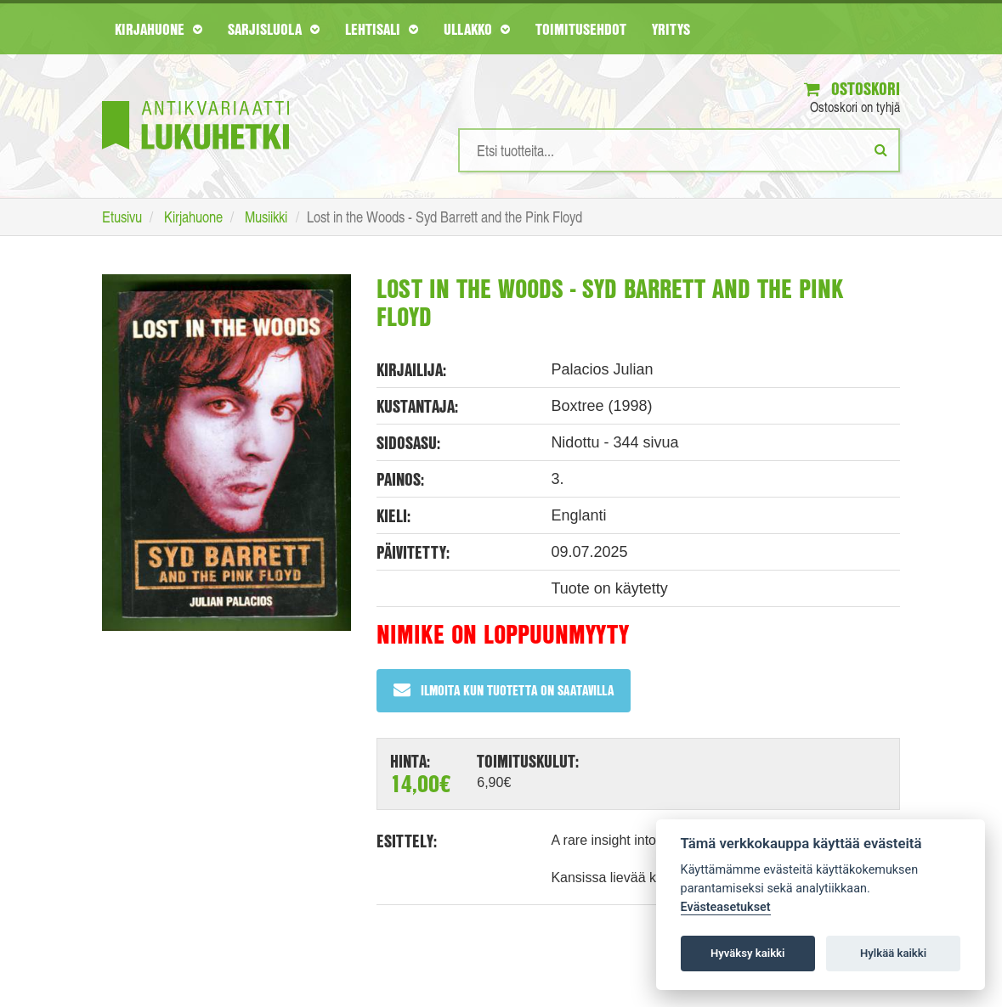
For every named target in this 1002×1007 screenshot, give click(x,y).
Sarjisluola (274, 29)
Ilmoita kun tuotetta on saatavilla (503, 690)
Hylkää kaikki (893, 953)
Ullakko (477, 29)
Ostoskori (852, 89)
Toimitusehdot (580, 29)
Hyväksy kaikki (747, 953)
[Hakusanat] (679, 150)
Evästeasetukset (726, 907)
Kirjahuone (158, 29)
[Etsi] (881, 149)
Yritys (671, 29)
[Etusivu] (195, 100)
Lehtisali (381, 29)
